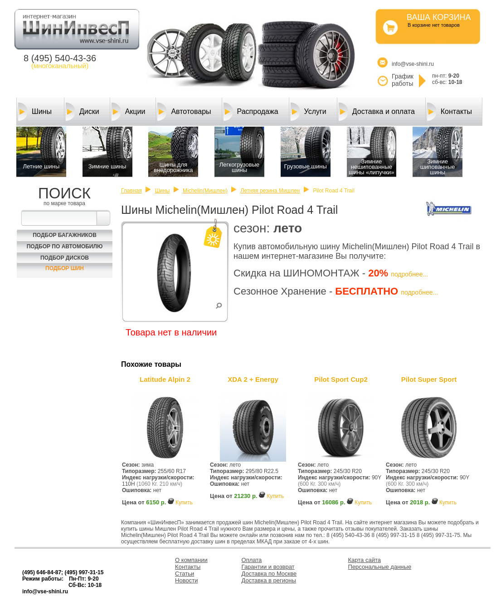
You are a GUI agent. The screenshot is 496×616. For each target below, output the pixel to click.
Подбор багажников (65, 235)
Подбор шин (64, 268)
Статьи (184, 573)
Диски (82, 112)
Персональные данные (380, 566)
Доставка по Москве (269, 573)
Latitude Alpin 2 (165, 379)
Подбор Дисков (64, 258)
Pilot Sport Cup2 (341, 379)
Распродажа (251, 112)
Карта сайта (364, 560)
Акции (129, 112)
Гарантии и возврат (268, 566)
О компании (191, 560)
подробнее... (409, 274)
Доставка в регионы (269, 580)
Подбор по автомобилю (65, 246)
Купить (184, 502)
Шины (35, 112)
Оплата (252, 560)
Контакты (449, 112)
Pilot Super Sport (429, 379)
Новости (186, 580)
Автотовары (184, 112)
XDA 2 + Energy (253, 379)
